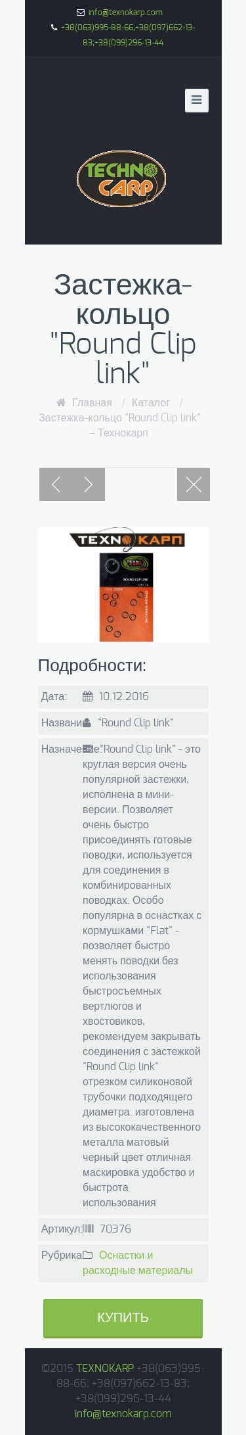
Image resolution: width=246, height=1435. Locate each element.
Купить (123, 1318)
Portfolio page (193, 484)
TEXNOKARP (105, 1368)
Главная (92, 403)
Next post (88, 484)
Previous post (55, 484)
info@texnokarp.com (126, 12)
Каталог (151, 403)
